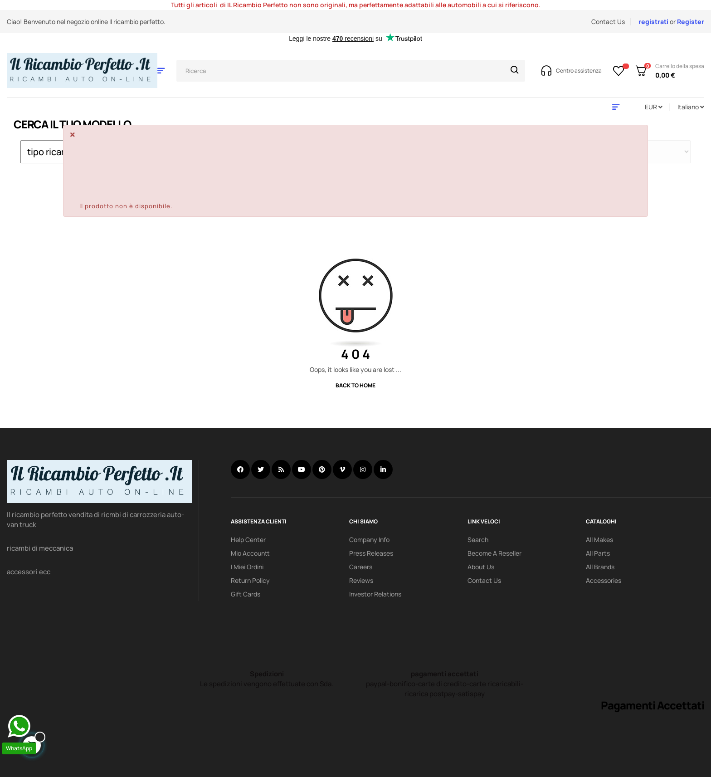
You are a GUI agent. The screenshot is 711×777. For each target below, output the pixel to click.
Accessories (603, 580)
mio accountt (250, 553)
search (478, 539)
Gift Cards (245, 594)
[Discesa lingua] (690, 107)
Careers (360, 566)
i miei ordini (247, 566)
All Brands (600, 566)
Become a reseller (494, 553)
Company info (369, 539)
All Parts (598, 553)
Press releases (371, 553)
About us (481, 566)
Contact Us (608, 21)
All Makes (599, 539)
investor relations (375, 594)
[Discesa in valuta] (653, 107)
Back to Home (355, 385)
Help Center (248, 539)
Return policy (250, 580)
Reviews (361, 580)
